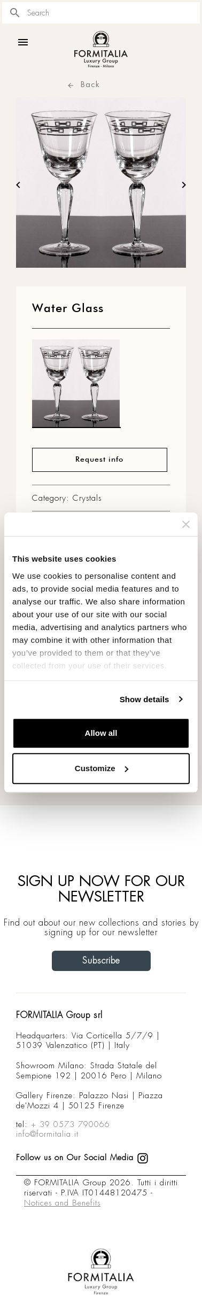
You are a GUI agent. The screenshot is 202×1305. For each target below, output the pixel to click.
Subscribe (101, 960)
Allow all (101, 732)
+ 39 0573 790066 (70, 1124)
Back (83, 84)
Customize (101, 768)
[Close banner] (186, 524)
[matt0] (76, 386)
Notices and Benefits (62, 1203)
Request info (99, 459)
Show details (144, 699)
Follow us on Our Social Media (82, 1157)
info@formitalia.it (47, 1134)
